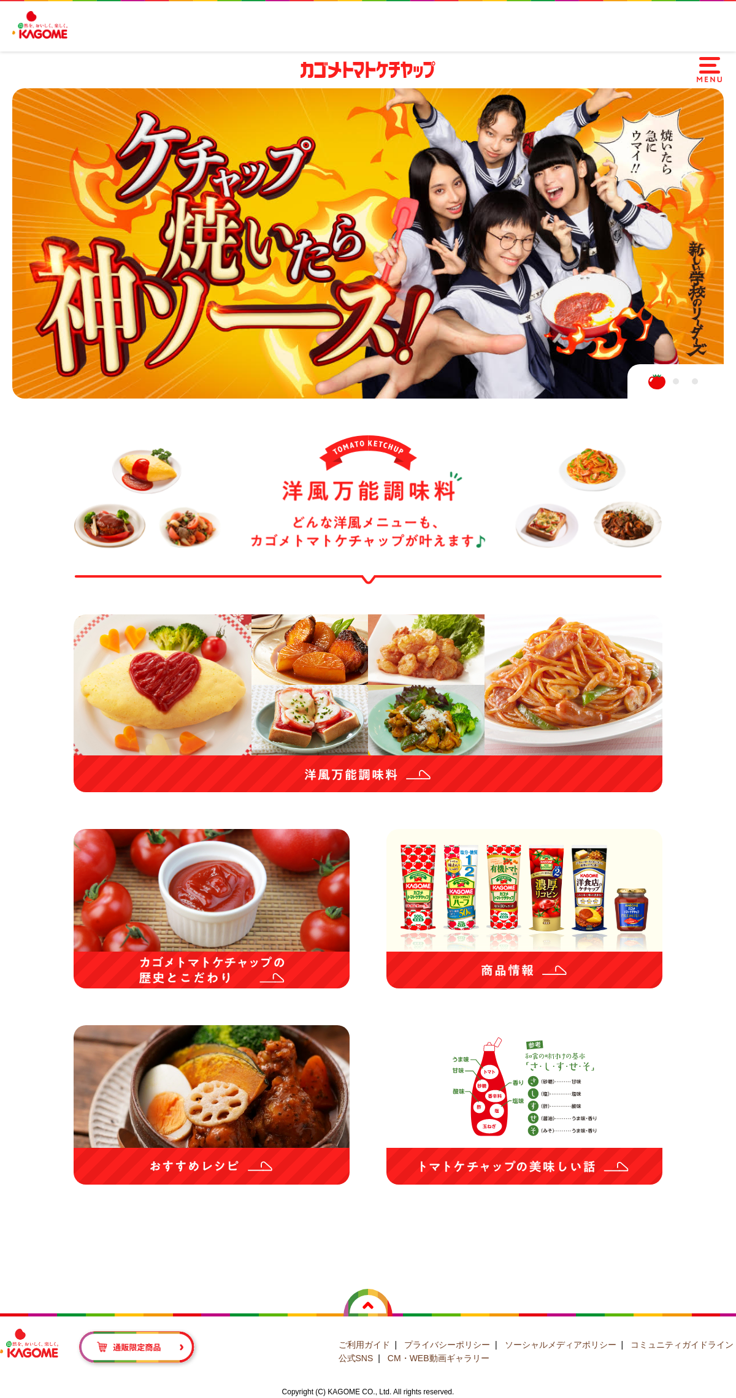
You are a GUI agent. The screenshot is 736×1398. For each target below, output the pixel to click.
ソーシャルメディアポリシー (560, 1345)
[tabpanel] (368, 243)
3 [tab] (695, 381)
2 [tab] (676, 381)
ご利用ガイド (364, 1345)
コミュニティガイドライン (682, 1345)
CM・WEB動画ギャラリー (438, 1358)
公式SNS (356, 1358)
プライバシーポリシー (447, 1345)
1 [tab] (657, 381)
